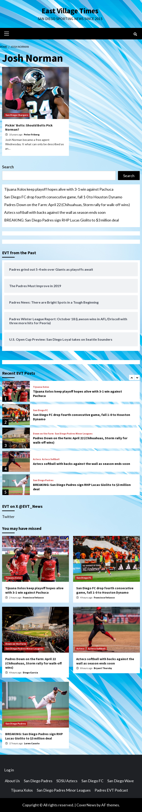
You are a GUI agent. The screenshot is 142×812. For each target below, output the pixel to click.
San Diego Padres (43, 480)
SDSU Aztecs (66, 780)
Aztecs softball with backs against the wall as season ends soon (55, 212)
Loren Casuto (31, 743)
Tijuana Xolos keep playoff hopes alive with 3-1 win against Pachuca (58, 189)
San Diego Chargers (16, 114)
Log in (9, 770)
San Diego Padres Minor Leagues (74, 433)
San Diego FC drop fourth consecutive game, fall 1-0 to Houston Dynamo (63, 197)
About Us (12, 780)
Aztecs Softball (51, 459)
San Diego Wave (120, 780)
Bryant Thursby (103, 668)
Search (8, 167)
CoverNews (86, 805)
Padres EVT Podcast (111, 790)
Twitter (8, 516)
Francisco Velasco (33, 597)
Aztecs (37, 459)
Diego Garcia (30, 672)
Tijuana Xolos (41, 387)
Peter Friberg (31, 134)
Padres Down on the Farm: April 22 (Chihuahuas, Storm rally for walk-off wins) (67, 204)
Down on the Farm (43, 433)
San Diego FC (40, 410)
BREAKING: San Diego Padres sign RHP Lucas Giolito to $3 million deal (61, 220)
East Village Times (70, 10)
